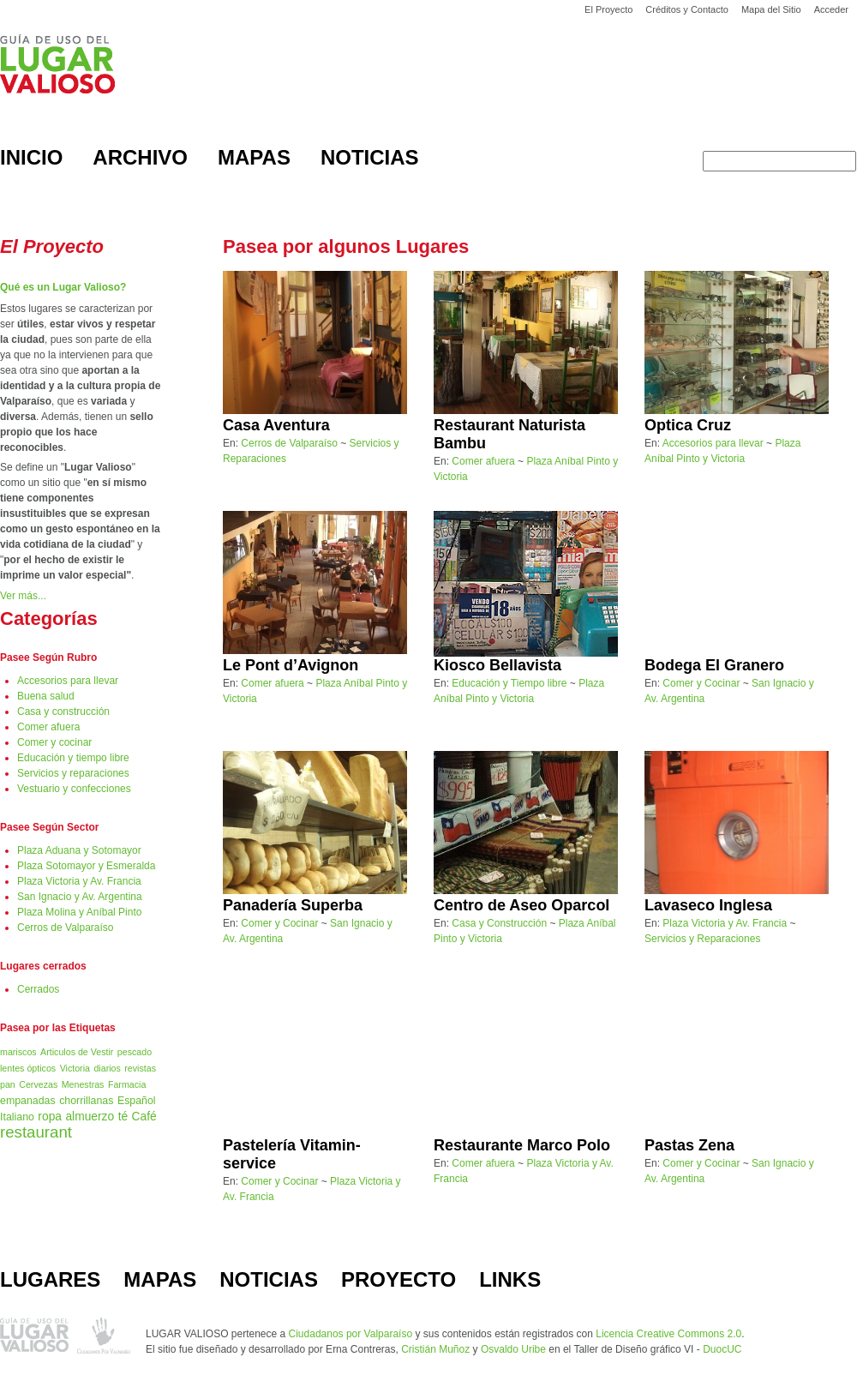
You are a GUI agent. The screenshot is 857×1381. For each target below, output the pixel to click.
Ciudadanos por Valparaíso (351, 1334)
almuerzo (89, 1116)
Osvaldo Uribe (513, 1349)
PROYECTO (398, 1279)
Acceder (831, 9)
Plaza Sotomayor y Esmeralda (86, 866)
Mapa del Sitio (771, 9)
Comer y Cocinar (701, 683)
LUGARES (50, 1279)
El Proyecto (608, 9)
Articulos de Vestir (76, 1052)
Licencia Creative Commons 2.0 (668, 1334)
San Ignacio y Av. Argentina (79, 897)
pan (7, 1084)
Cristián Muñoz (435, 1349)
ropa (50, 1116)
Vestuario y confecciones (74, 789)
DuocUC (722, 1349)
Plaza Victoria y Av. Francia (79, 881)
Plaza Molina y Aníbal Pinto (79, 912)
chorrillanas (86, 1101)
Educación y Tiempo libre (509, 683)
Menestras (83, 1084)
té (123, 1116)
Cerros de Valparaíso (65, 928)
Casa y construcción (63, 712)
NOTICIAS (268, 1279)
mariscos (18, 1052)
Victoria (75, 1068)
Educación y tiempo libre (73, 758)
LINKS (510, 1279)
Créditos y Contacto (686, 9)
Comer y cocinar (54, 742)
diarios (106, 1068)
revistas (140, 1068)
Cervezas (38, 1084)
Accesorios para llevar (67, 681)
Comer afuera (48, 727)
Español (136, 1101)
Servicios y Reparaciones (702, 939)
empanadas (28, 1101)
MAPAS (159, 1279)
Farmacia (127, 1084)
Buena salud (46, 696)
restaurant (36, 1132)
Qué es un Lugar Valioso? (63, 287)
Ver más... (23, 596)
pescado (134, 1052)
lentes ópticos (28, 1068)
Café (144, 1116)
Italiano (17, 1117)
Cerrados (38, 989)
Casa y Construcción (499, 923)
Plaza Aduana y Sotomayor (79, 850)
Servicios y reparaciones (73, 773)
